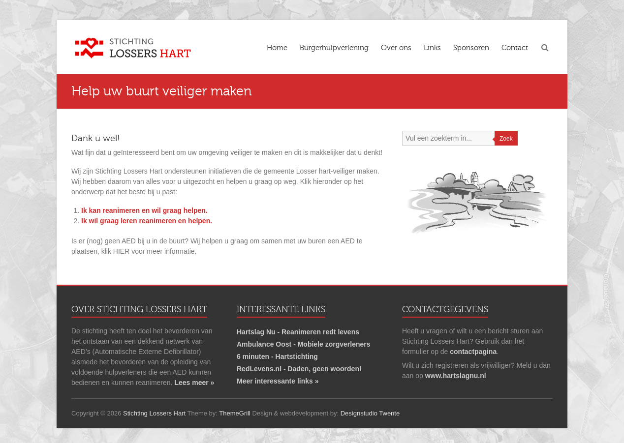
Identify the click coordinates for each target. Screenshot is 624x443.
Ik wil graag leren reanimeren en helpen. (146, 221)
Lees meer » (194, 382)
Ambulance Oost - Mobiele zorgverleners (304, 344)
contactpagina (473, 351)
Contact (514, 47)
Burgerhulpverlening (334, 47)
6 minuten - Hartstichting (277, 356)
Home (277, 47)
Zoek (506, 138)
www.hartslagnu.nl (455, 376)
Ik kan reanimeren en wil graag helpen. (144, 210)
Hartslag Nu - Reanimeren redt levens (298, 332)
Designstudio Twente (370, 413)
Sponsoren (471, 47)
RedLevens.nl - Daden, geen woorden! (299, 369)
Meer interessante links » (278, 381)
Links (432, 47)
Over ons (396, 47)
